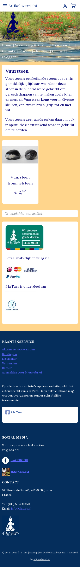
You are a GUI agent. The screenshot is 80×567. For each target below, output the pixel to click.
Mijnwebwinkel (41, 559)
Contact (58, 51)
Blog (71, 51)
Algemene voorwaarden (18, 349)
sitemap (33, 552)
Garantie (9, 51)
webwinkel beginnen (55, 552)
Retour (7, 368)
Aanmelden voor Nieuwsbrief (22, 372)
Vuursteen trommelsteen (20, 180)
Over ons (41, 51)
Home (7, 45)
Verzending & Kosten (32, 45)
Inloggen (9, 57)
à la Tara (13, 412)
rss (40, 552)
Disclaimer (9, 358)
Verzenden (9, 363)
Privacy (25, 51)
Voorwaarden (63, 45)
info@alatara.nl (21, 508)
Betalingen (9, 354)
